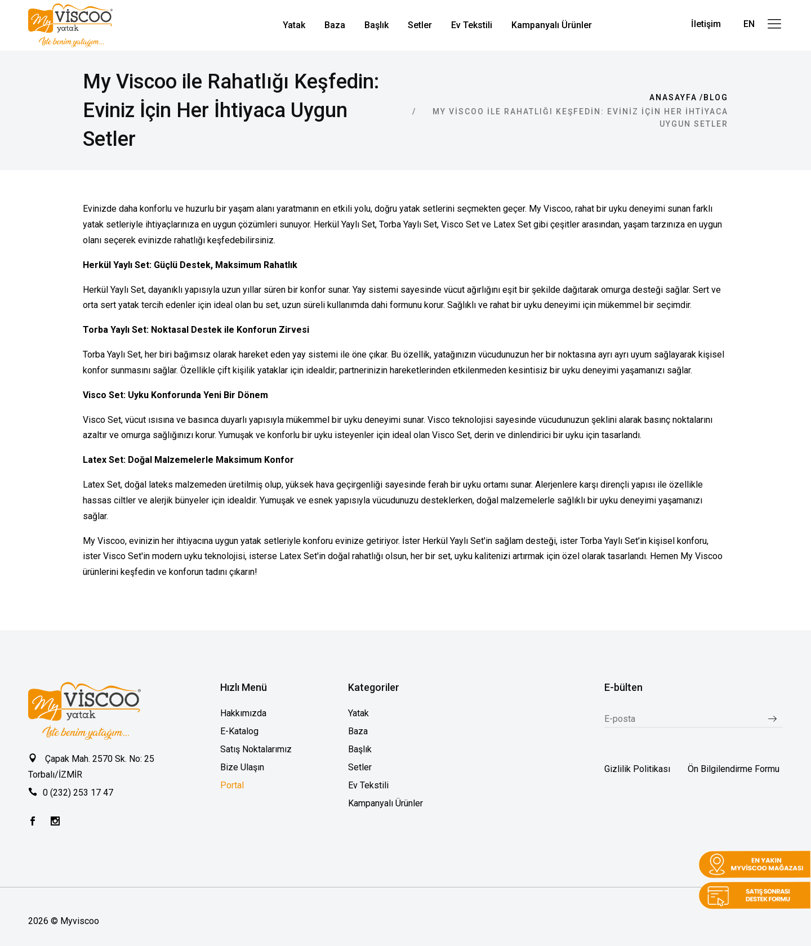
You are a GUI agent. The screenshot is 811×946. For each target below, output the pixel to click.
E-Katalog (239, 731)
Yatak (358, 713)
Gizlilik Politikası (637, 769)
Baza (358, 731)
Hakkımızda (243, 713)
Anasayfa (673, 97)
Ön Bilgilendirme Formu (733, 769)
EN (749, 24)
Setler (360, 767)
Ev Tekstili (368, 785)
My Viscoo (701, 556)
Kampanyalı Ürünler (385, 803)
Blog (715, 97)
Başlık (360, 749)
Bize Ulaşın (242, 767)
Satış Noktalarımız (256, 749)
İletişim (706, 24)
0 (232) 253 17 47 (78, 792)
